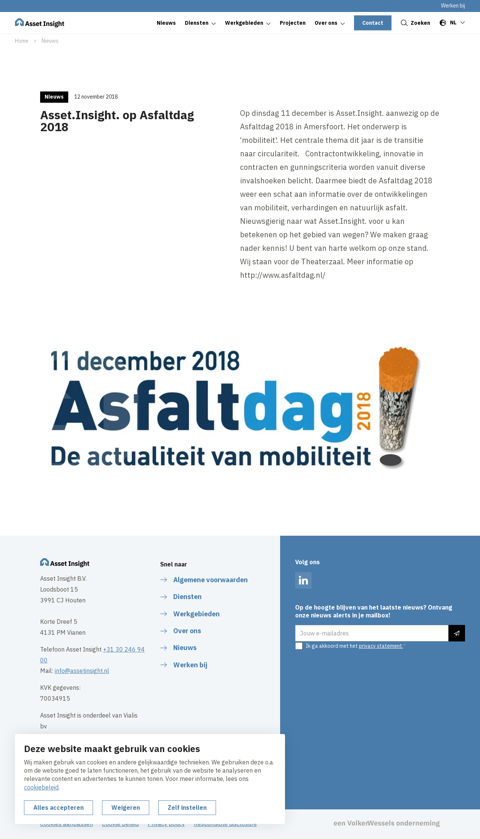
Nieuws (50, 40)
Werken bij (453, 5)
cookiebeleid (41, 787)
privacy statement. (381, 646)
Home (21, 40)
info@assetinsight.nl (82, 670)
